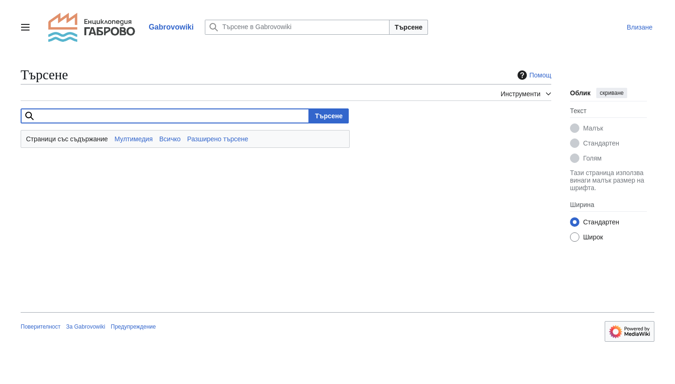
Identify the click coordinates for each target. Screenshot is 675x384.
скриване (612, 93)
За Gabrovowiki (85, 326)
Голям (592, 158)
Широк (593, 237)
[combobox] (165, 115)
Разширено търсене (217, 139)
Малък (593, 128)
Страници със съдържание (67, 139)
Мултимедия (133, 139)
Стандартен (601, 143)
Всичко (170, 139)
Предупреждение (133, 326)
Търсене (408, 27)
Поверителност (40, 326)
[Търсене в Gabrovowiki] (297, 27)
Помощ (533, 75)
